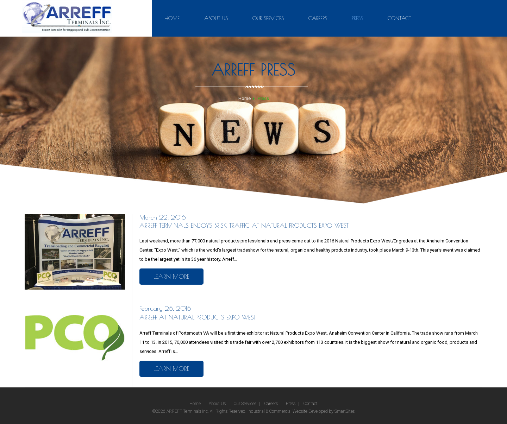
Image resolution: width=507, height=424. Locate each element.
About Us (216, 18)
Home (172, 18)
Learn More (171, 276)
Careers (317, 18)
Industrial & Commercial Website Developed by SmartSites (301, 411)
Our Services (268, 18)
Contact (399, 18)
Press (357, 18)
